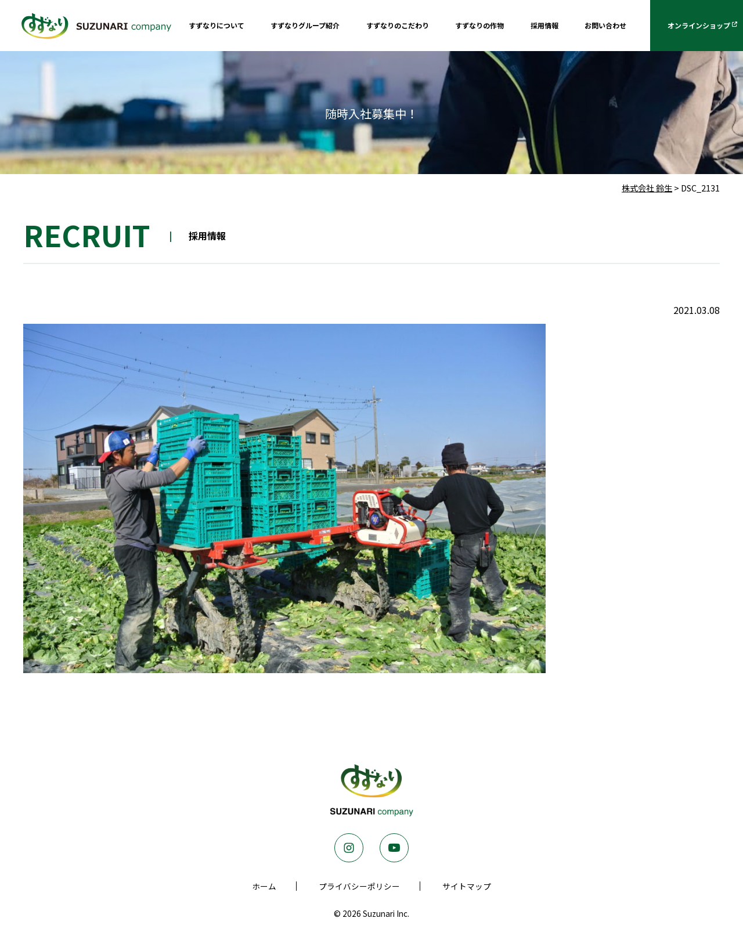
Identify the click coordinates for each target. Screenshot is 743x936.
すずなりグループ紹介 (305, 25)
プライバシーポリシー (359, 886)
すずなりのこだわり (397, 25)
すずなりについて (216, 25)
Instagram (348, 847)
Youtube (394, 847)
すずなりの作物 (479, 25)
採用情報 (544, 25)
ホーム (264, 886)
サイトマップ (466, 886)
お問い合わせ (605, 25)
